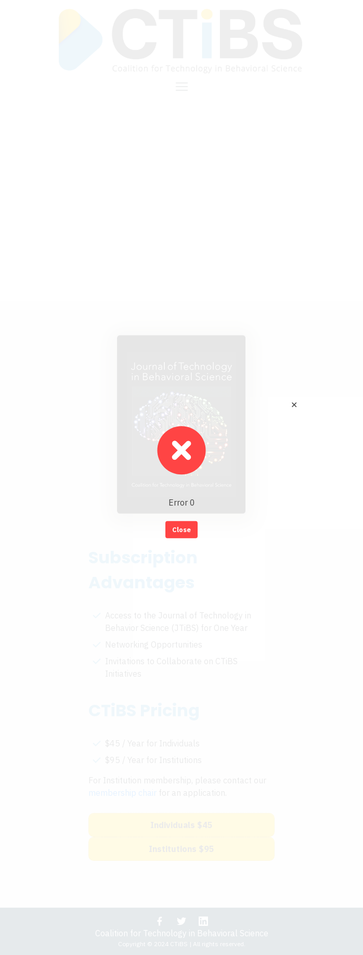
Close (181, 529)
